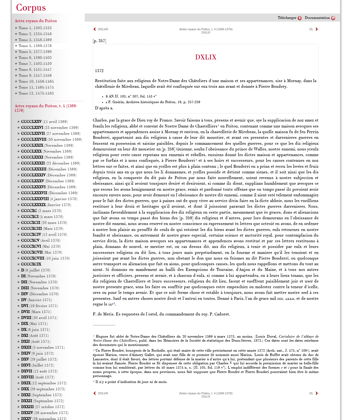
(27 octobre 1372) (43, 407)
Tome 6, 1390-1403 (35, 58)
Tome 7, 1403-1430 (35, 64)
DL (311, 29)
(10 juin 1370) (45, 259)
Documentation (317, 18)
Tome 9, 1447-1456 (35, 76)
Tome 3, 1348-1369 (35, 40)
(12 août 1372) (39, 371)
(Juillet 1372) (37, 366)
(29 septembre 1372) (43, 389)
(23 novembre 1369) (50, 128)
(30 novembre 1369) (51, 140)
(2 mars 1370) (41, 211)
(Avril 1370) (40, 241)
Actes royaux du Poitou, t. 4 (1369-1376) (206, 29)
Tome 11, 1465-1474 (36, 88)
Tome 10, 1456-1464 (36, 82)
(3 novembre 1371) (43, 348)
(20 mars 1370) (44, 223)
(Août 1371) (35, 336)
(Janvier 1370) (46, 205)
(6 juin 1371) (35, 330)
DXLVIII (103, 29)
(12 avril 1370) (44, 235)
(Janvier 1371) (36, 300)
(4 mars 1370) (42, 217)
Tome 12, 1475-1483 (36, 94)
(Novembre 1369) (47, 146)
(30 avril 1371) (39, 318)
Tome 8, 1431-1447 (35, 70)
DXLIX (206, 32)
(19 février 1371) (39, 306)
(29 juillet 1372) (39, 360)
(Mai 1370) (41, 247)
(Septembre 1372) (41, 395)
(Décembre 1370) (40, 294)
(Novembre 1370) (38, 276)
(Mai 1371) (34, 324)
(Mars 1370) (42, 229)
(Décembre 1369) (49, 169)
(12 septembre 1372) (44, 383)
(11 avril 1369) (44, 122)
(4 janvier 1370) (49, 199)
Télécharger (287, 18)
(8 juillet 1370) (35, 270)
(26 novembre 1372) (45, 413)
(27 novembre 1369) (50, 134)
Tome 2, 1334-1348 (35, 34)
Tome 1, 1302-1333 (35, 28)
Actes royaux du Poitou (36, 21)
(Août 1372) (37, 377)
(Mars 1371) (36, 312)
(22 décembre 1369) (50, 164)
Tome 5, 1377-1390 (35, 52)
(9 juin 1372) (37, 354)
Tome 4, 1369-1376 (35, 46)
